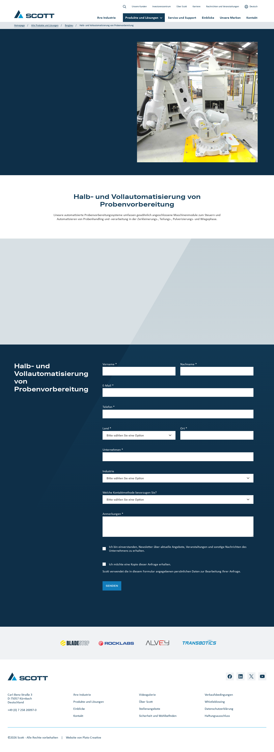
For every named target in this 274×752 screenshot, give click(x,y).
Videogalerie (147, 694)
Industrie (108, 471)
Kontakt (251, 18)
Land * (107, 428)
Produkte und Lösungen (141, 18)
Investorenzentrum (161, 6)
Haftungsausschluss (217, 716)
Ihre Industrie (106, 18)
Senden (112, 585)
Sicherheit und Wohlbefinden (157, 716)
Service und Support (182, 18)
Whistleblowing (215, 702)
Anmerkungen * (113, 514)
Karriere (196, 6)
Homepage (19, 25)
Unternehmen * (113, 450)
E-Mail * (108, 385)
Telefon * (109, 407)
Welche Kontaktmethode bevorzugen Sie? (130, 492)
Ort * (183, 428)
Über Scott (181, 6)
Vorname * (110, 364)
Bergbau (69, 25)
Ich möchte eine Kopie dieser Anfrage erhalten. (140, 564)
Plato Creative (92, 737)
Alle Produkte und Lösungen (44, 25)
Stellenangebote (149, 709)
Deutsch (251, 6)
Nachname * (188, 364)
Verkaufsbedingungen (219, 694)
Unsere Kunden (139, 6)
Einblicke (208, 18)
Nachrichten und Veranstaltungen (222, 6)
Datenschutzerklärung (219, 709)
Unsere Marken (230, 18)
